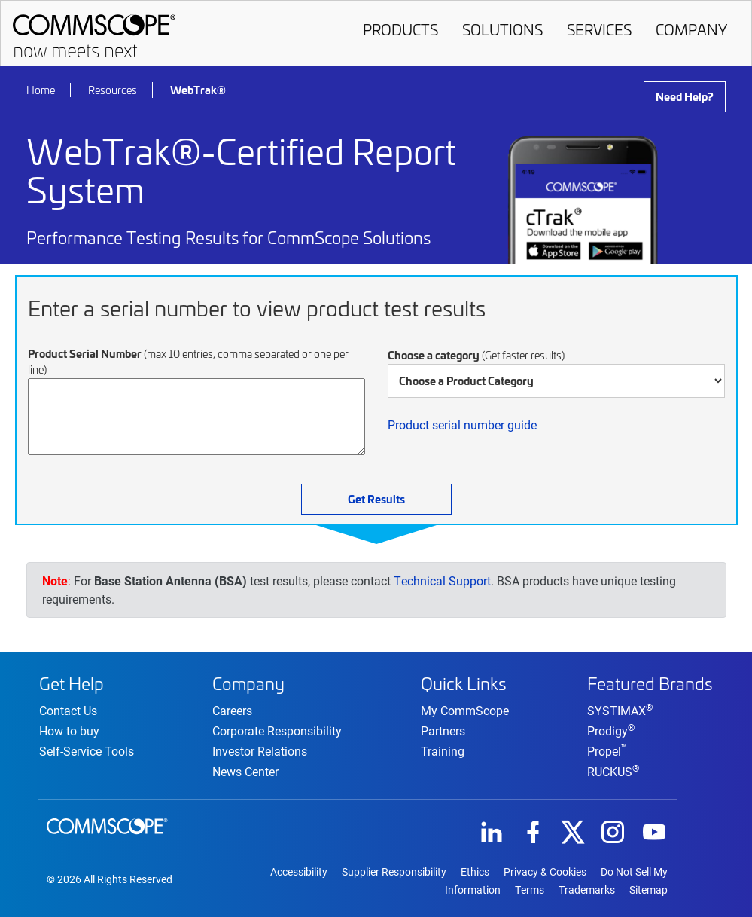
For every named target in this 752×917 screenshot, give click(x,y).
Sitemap (648, 890)
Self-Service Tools (86, 751)
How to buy (69, 730)
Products (400, 29)
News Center (245, 771)
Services (599, 29)
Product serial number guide (462, 425)
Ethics (475, 872)
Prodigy (611, 730)
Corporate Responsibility (277, 730)
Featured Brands (650, 683)
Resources (112, 90)
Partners (443, 730)
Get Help (71, 683)
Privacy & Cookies (545, 872)
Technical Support (442, 580)
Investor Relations (259, 751)
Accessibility (298, 872)
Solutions (502, 29)
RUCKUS (613, 771)
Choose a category (476, 354)
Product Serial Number (188, 361)
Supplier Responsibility (394, 872)
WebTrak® (198, 89)
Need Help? (685, 96)
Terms (529, 890)
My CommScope (465, 710)
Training (442, 751)
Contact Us (68, 710)
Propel (607, 751)
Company (691, 29)
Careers (232, 710)
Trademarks (587, 890)
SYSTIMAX (620, 710)
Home (40, 90)
